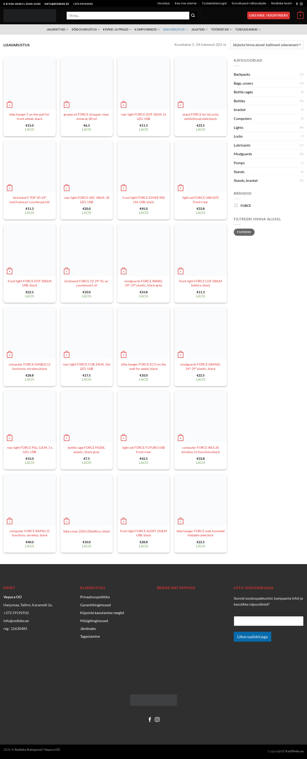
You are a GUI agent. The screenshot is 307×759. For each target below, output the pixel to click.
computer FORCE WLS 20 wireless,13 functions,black (200, 450)
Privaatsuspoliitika (95, 597)
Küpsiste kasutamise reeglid (102, 612)
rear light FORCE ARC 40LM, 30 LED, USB (86, 200)
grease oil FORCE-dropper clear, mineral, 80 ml (86, 116)
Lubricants (242, 145)
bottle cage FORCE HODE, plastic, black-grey (86, 450)
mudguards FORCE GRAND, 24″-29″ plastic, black (200, 366)
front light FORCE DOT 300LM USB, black (30, 283)
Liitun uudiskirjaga (252, 636)
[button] (268, 15)
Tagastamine (90, 636)
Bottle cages (243, 92)
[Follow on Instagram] (301, 4)
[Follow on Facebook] (297, 4)
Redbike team (281, 3)
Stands (239, 171)
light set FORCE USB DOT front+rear (200, 200)
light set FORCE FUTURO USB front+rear (143, 450)
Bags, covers (243, 83)
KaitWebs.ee (294, 751)
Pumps (239, 163)
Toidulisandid (248, 29)
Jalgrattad (57, 29)
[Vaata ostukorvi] (300, 15)
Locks (238, 136)
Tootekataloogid (214, 3)
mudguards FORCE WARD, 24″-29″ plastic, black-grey (143, 283)
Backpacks (242, 74)
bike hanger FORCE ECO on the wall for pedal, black (143, 366)
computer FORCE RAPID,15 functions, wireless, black (30, 533)
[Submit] (193, 15)
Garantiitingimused (95, 605)
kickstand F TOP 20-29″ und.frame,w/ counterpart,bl (29, 200)
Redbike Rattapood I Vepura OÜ (37, 749)
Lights (238, 127)
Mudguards (243, 154)
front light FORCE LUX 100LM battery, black (200, 283)
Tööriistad (221, 29)
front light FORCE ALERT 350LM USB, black (143, 533)
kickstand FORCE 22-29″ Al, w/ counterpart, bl (87, 283)
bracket (240, 109)
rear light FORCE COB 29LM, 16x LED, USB (86, 366)
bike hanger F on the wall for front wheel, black (29, 116)
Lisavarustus (175, 29)
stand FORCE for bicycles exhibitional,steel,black (200, 116)
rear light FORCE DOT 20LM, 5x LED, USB (143, 116)
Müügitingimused (94, 620)
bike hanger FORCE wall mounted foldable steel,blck (201, 533)
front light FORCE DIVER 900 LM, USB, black (143, 200)
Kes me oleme (186, 3)
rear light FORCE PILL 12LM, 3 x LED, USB (29, 450)
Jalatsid (199, 29)
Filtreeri (244, 232)
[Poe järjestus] (267, 44)
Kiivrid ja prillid (117, 29)
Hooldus (164, 3)
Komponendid (147, 29)
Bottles (239, 101)
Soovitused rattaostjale (249, 3)
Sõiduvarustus (86, 29)
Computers (243, 118)
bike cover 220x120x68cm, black (86, 531)
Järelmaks (88, 628)
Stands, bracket (246, 180)
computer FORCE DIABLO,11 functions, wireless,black (30, 366)
